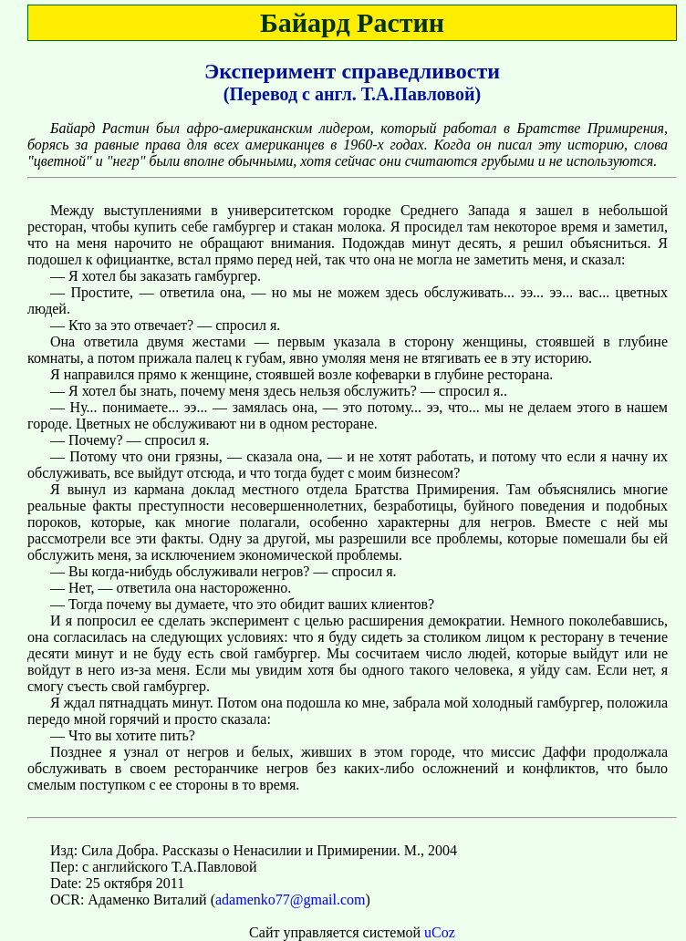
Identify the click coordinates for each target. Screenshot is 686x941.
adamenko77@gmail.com (290, 899)
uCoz (439, 932)
